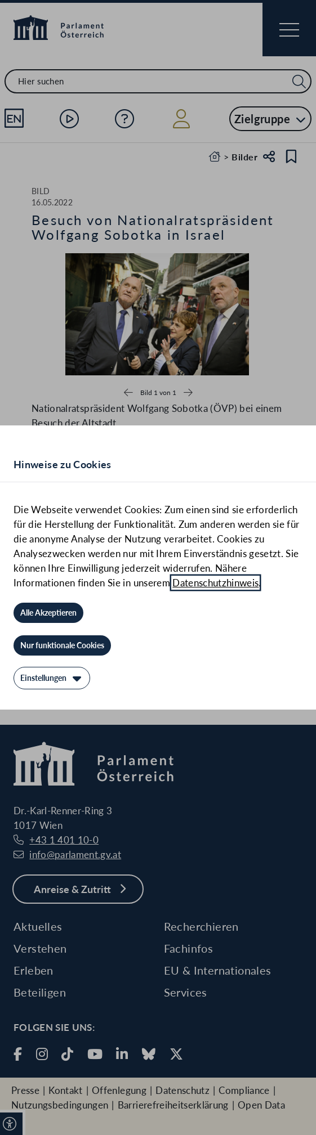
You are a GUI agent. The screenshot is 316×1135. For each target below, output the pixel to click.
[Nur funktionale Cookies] (62, 645)
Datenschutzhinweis (215, 583)
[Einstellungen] (52, 678)
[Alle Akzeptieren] (48, 613)
